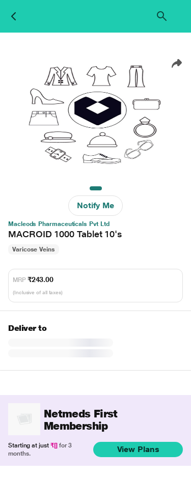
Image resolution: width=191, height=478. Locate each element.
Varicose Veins (33, 249)
